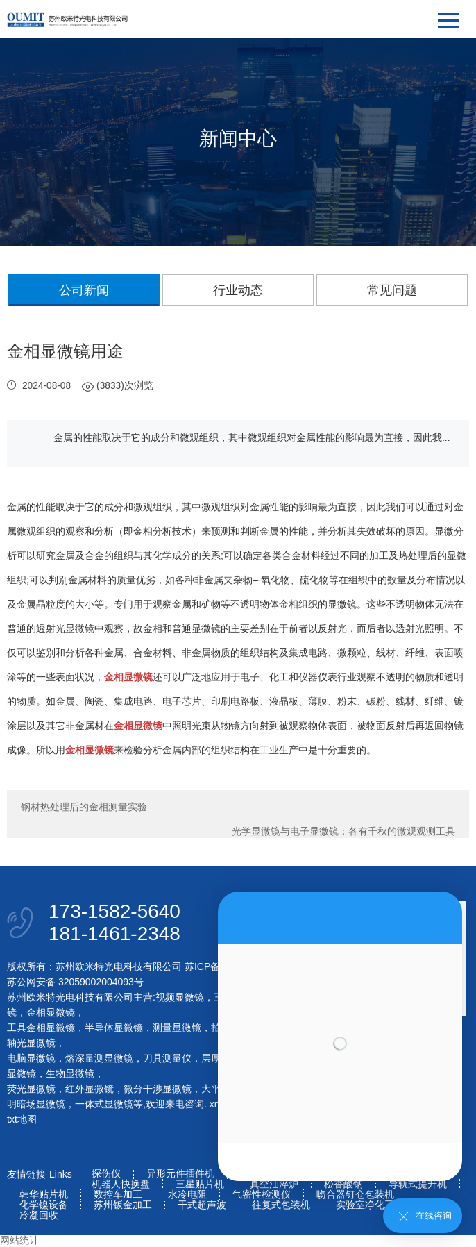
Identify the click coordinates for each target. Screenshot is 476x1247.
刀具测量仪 (167, 1058)
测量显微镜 (177, 1027)
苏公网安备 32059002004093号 (75, 981)
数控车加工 (118, 1194)
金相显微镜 (50, 1012)
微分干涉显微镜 (158, 1088)
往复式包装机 (281, 1205)
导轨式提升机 (418, 1184)
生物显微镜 (70, 1073)
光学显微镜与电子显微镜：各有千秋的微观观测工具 (343, 831)
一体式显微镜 (104, 1104)
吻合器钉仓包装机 (355, 1194)
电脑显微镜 (31, 1058)
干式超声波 (202, 1205)
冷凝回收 (38, 1215)
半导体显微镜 (114, 1027)
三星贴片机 (200, 1184)
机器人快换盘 (121, 1184)
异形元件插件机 (180, 1174)
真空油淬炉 (274, 1184)
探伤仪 (106, 1174)
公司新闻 (84, 290)
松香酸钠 (343, 1184)
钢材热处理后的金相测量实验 (84, 806)
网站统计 (19, 1240)
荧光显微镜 (31, 1088)
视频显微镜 (179, 997)
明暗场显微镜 (36, 1104)
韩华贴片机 (43, 1194)
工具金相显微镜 (41, 1027)
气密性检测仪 (261, 1194)
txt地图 (22, 1119)
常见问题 (392, 290)
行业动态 (238, 290)
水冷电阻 (187, 1194)
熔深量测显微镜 (99, 1058)
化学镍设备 (43, 1205)
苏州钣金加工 (123, 1205)
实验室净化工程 (370, 1205)
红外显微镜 (89, 1088)
